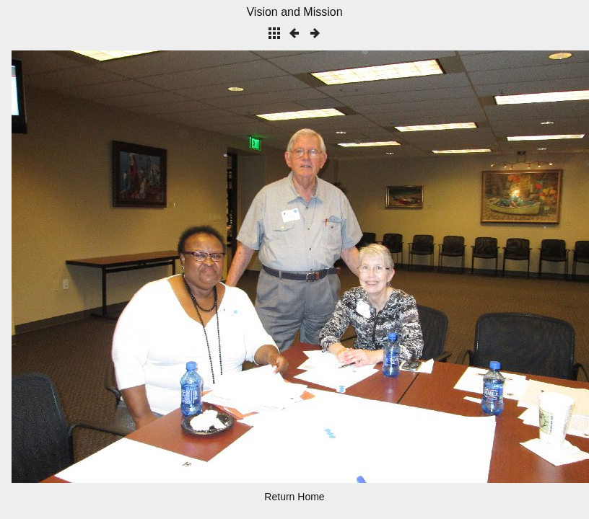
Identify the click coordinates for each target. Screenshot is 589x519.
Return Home (294, 496)
